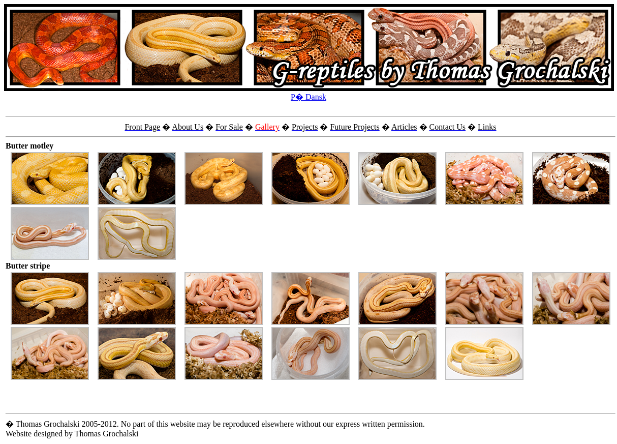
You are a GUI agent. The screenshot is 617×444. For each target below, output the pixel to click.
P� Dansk (308, 97)
